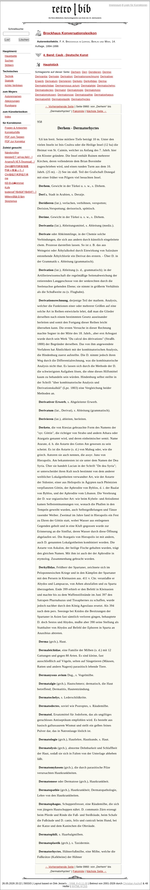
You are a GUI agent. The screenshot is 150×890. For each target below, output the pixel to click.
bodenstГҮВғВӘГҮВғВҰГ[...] (20, 192)
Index (8, 116)
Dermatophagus (103, 94)
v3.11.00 (83, 883)
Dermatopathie (84, 94)
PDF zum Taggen (14, 137)
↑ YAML (71, 883)
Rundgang (10, 105)
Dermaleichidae (44, 85)
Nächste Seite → (97, 111)
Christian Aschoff (132, 883)
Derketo (77, 81)
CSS (84, 886)
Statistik (9, 80)
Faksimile (78, 111)
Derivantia (41, 76)
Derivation (66, 76)
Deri (84, 72)
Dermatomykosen (45, 94)
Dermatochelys (106, 85)
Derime (106, 72)
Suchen (9, 60)
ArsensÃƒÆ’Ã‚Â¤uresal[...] (19, 161)
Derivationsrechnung (86, 76)
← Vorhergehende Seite (59, 106)
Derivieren (65, 81)
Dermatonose (66, 94)
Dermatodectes (44, 90)
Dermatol (60, 90)
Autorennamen (13, 96)
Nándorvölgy (12, 152)
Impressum (115, 5)
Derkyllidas (90, 81)
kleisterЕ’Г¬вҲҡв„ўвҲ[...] (18, 157)
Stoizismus (11, 201)
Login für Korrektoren (135, 5)
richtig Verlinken (13, 85)
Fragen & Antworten (16, 127)
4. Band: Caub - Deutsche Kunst (65, 55)
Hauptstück (50, 64)
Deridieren (95, 72)
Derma (102, 81)
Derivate (54, 76)
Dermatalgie (88, 85)
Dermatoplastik (61, 99)
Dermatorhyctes (80, 99)
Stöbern (9, 65)
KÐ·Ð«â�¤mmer (14, 183)
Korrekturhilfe (12, 132)
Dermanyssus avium (67, 85)
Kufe (7, 187)
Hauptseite (11, 56)
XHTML (76, 886)
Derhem (75, 72)
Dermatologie (75, 90)
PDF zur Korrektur (15, 141)
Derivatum (51, 81)
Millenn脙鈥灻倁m (15, 196)
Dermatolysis (92, 90)
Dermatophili (42, 99)
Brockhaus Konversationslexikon (70, 33)
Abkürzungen (12, 101)
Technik (9, 76)
